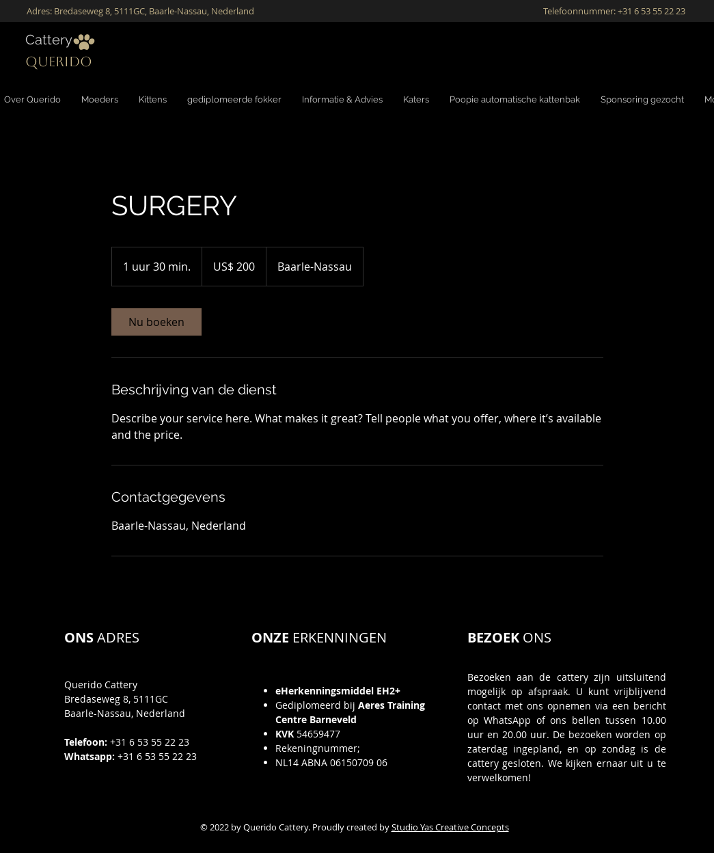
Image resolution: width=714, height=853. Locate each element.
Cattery (48, 39)
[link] (156, 322)
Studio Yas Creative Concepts (450, 827)
